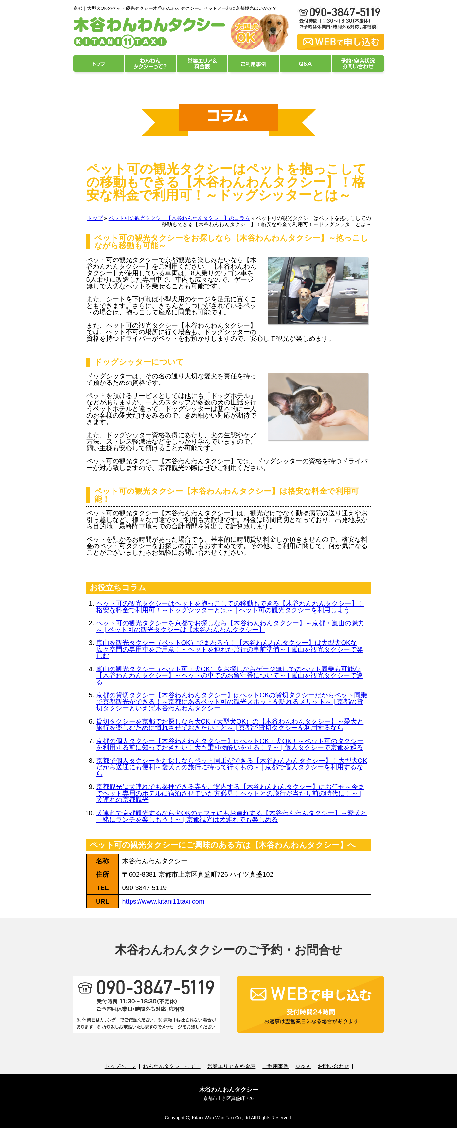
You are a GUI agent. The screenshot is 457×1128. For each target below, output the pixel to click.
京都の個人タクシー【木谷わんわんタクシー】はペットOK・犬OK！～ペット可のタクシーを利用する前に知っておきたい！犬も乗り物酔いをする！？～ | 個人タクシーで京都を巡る (230, 744)
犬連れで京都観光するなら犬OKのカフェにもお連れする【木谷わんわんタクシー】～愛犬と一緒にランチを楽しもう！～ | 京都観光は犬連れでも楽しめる (231, 816)
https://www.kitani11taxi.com (163, 901)
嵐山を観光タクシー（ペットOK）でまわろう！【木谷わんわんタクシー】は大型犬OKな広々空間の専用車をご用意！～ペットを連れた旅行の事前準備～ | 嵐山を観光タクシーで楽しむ (229, 649)
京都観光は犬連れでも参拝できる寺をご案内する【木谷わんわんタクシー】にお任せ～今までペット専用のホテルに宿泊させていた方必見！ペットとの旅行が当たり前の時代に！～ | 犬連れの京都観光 (230, 793)
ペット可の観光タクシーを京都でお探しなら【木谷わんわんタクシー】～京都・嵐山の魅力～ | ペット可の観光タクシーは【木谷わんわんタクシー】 (230, 626)
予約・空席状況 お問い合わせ (358, 63)
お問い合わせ (333, 1066)
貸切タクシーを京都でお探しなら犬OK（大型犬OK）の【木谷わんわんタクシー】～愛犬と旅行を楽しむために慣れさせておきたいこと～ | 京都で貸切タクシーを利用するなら (230, 724)
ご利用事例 (253, 63)
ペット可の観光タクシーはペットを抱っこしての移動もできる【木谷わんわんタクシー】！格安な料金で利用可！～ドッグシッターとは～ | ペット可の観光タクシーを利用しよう (230, 607)
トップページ (98, 63)
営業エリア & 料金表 (202, 63)
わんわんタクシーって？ (150, 63)
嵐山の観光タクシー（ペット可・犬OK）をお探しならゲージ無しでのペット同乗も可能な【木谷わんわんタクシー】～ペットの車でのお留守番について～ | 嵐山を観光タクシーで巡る (229, 675)
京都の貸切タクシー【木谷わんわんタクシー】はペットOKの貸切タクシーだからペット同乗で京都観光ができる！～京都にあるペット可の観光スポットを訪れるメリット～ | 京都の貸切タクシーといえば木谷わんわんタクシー (231, 701)
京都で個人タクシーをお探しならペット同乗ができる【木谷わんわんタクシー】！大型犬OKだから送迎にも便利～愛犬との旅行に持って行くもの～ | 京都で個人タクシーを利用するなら (231, 767)
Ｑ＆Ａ (305, 63)
